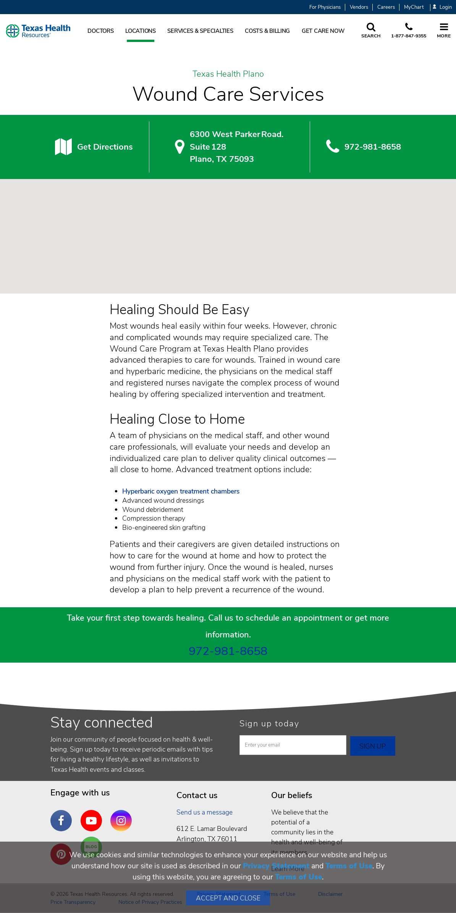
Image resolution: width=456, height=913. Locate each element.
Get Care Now (323, 31)
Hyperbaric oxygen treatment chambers (180, 491)
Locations (140, 31)
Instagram (123, 814)
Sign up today (269, 723)
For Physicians (325, 7)
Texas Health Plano (228, 74)
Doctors (100, 31)
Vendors (359, 7)
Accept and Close (228, 898)
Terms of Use (348, 866)
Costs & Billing (267, 31)
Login (442, 7)
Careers (386, 7)
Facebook (63, 814)
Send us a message (204, 812)
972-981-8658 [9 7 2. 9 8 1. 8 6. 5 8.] (372, 147)
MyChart (414, 7)
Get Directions (105, 147)
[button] (228, 229)
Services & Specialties (200, 31)
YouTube (93, 814)
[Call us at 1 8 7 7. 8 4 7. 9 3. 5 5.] (409, 31)
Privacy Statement (276, 866)
